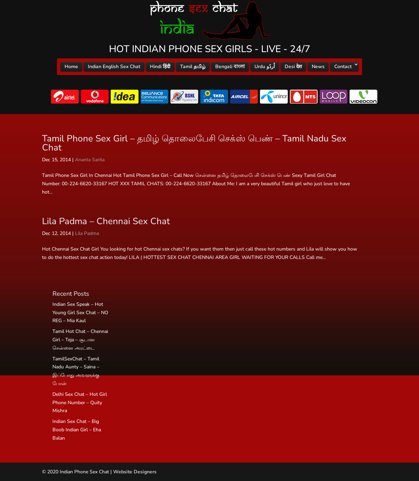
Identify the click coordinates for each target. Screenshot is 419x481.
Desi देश (293, 66)
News (318, 66)
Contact (343, 66)
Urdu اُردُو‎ (264, 66)
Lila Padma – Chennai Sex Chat (106, 221)
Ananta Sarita (89, 159)
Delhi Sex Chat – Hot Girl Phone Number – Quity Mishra (79, 402)
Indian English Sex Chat (114, 66)
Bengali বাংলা (230, 66)
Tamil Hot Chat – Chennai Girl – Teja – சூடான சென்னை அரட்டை (80, 339)
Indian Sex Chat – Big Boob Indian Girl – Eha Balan (76, 429)
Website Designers (135, 471)
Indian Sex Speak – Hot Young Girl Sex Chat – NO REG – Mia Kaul (80, 312)
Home (71, 66)
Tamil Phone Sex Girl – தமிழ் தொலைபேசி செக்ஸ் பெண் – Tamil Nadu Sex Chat (194, 143)
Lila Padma (87, 233)
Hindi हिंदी (160, 66)
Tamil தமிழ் (193, 66)
